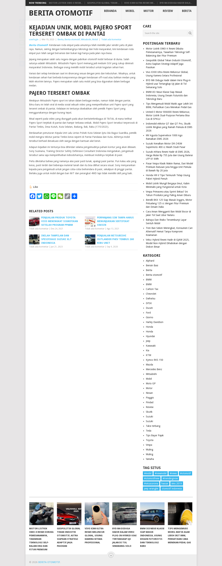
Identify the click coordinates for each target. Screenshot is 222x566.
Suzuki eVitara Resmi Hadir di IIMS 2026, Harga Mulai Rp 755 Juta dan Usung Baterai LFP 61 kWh (169, 155)
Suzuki (149, 416)
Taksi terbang (153, 426)
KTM (148, 355)
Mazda (149, 364)
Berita (186, 11)
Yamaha (150, 459)
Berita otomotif (72, 39)
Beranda (110, 11)
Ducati (149, 308)
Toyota (149, 440)
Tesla (148, 430)
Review (168, 11)
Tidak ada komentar (111, 39)
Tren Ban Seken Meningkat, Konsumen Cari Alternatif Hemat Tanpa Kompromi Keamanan (169, 231)
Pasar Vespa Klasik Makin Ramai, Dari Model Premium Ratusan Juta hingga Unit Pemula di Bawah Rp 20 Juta (169, 167)
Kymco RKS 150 (154, 359)
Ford (148, 312)
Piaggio (150, 397)
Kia (147, 350)
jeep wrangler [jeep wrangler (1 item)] (151, 488)
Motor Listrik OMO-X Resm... (65, 3)
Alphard (150, 260)
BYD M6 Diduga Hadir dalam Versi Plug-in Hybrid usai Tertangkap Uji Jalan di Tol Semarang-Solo (168, 84)
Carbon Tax (152, 289)
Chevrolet (151, 293)
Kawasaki (151, 345)
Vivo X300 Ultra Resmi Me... (139, 3)
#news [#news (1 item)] (173, 473)
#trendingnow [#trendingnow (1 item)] (170, 478)
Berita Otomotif (61, 13)
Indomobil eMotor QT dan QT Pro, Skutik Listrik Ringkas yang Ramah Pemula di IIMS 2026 (169, 127)
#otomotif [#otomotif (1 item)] (185, 473)
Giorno (149, 317)
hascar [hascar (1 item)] (164, 483)
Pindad (149, 402)
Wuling (149, 449)
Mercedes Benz (154, 369)
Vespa (149, 444)
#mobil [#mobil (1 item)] (147, 473)
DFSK (149, 303)
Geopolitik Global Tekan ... (103, 3)
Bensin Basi (152, 265)
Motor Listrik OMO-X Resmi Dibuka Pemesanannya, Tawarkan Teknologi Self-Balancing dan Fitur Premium (168, 52)
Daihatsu (150, 298)
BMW (149, 279)
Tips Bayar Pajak (155, 435)
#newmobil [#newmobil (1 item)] (160, 473)
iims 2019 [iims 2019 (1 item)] (177, 483)
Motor (149, 11)
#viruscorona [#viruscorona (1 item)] (151, 483)
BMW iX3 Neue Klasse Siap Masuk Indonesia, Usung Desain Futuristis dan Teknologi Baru (167, 95)
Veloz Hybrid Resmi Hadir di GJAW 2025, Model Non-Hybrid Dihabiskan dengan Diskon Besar (167, 243)
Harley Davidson (154, 322)
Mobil (130, 11)
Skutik (149, 411)
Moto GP (151, 383)
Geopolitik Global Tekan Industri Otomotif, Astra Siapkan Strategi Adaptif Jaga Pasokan (168, 64)
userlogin (33, 39)
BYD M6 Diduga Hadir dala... (176, 3)
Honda (149, 326)
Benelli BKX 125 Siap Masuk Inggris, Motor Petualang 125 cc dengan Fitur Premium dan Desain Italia (169, 203)
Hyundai (150, 336)
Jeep (148, 341)
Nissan (149, 392)
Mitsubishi (86, 39)
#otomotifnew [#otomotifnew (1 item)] (151, 478)
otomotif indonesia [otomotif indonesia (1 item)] (172, 488)
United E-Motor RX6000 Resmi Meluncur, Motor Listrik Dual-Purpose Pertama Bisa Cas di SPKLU (168, 115)
